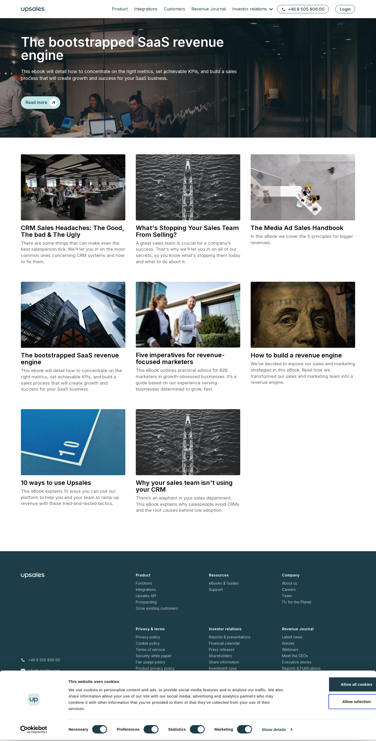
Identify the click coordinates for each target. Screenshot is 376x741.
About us (289, 589)
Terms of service (150, 656)
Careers (289, 595)
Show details (274, 730)
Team (287, 602)
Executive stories (297, 668)
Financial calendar (224, 649)
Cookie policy (148, 649)
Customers (174, 8)
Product (120, 8)
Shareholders (220, 662)
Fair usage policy (150, 668)
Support (216, 595)
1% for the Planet (296, 608)
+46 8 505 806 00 (303, 9)
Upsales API (146, 602)
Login (345, 9)
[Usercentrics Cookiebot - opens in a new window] (34, 731)
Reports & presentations (229, 643)
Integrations (145, 8)
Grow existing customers (157, 614)
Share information (224, 668)
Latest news (292, 643)
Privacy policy (148, 643)
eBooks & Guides (224, 589)
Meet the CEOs (295, 662)
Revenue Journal (208, 8)
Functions (144, 589)
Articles (288, 649)
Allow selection (332, 703)
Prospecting (146, 608)
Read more (41, 103)
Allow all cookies (332, 685)
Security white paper (154, 662)
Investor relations (250, 8)
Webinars (290, 656)
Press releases (221, 656)
